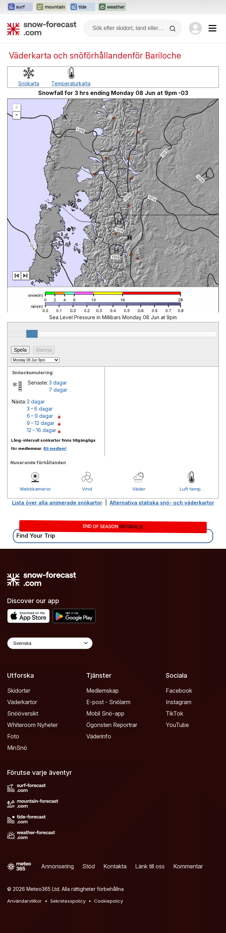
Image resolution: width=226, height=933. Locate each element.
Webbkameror (35, 489)
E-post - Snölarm (108, 702)
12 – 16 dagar (41, 430)
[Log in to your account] (195, 28)
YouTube (177, 724)
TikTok (174, 713)
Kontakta (115, 866)
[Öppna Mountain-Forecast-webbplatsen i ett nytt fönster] (51, 7)
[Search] (173, 28)
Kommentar (188, 866)
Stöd (88, 866)
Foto (13, 736)
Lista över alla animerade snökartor (57, 503)
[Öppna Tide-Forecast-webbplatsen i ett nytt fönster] (82, 7)
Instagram (178, 702)
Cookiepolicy (108, 901)
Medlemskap (102, 690)
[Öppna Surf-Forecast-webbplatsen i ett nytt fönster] (20, 7)
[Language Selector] (50, 643)
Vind (87, 489)
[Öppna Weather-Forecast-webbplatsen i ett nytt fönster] (112, 7)
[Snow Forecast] (41, 28)
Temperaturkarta (71, 83)
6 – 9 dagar (40, 416)
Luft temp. (191, 489)
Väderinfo (98, 736)
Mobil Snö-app (105, 713)
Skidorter (18, 690)
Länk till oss (150, 866)
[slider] (32, 334)
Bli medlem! (55, 448)
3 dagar (58, 383)
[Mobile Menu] (212, 28)
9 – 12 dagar (41, 423)
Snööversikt (22, 713)
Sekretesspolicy (68, 901)
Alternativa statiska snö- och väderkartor (162, 503)
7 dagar (58, 390)
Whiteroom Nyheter (32, 724)
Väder (138, 489)
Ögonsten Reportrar (111, 724)
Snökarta (28, 83)
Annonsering (57, 866)
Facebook (179, 690)
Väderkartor (22, 702)
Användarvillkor (24, 901)
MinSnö (17, 747)
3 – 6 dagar (40, 409)
